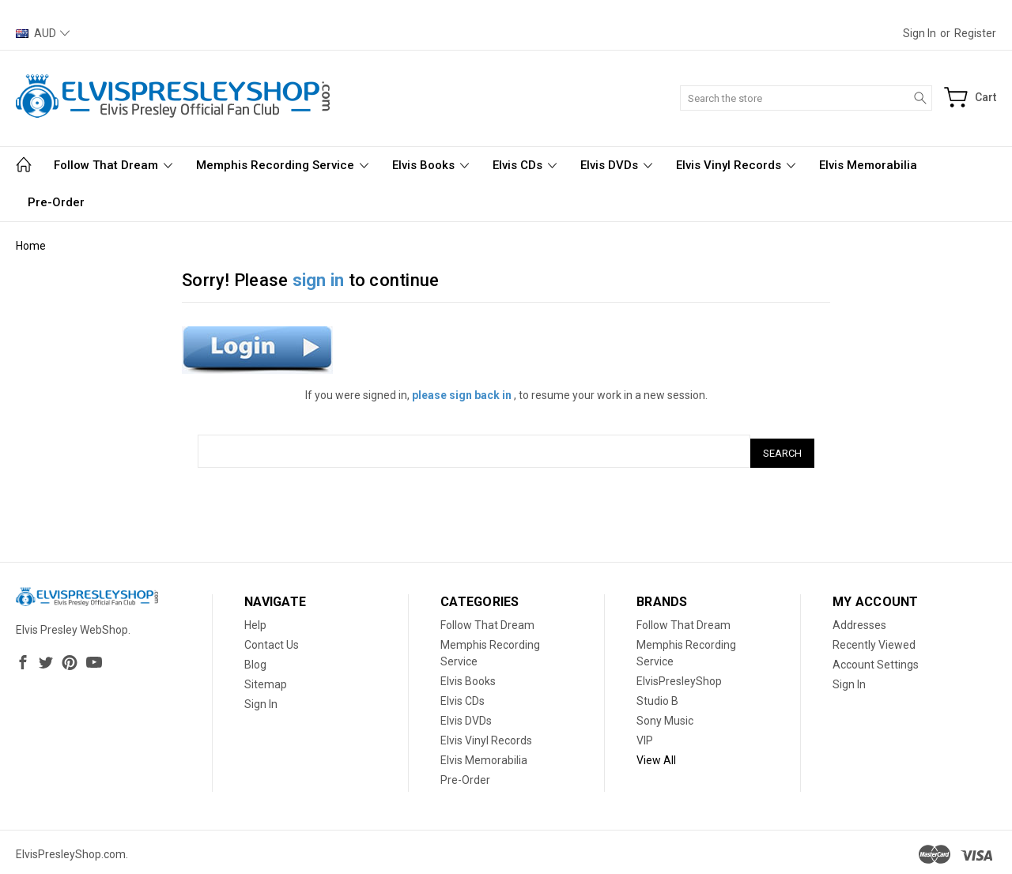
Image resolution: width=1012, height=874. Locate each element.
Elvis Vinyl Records (735, 165)
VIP (644, 736)
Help (255, 621)
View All (656, 756)
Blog (255, 660)
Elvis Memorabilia (868, 165)
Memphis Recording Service (282, 165)
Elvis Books (430, 165)
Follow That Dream (113, 165)
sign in (319, 280)
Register (975, 33)
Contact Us (271, 641)
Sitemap (265, 680)
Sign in (919, 33)
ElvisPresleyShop (679, 677)
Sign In (261, 700)
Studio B (657, 697)
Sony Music (664, 716)
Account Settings (876, 660)
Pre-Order (56, 202)
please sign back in (462, 395)
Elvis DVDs (616, 165)
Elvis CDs (525, 165)
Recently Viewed (874, 641)
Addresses (859, 621)
